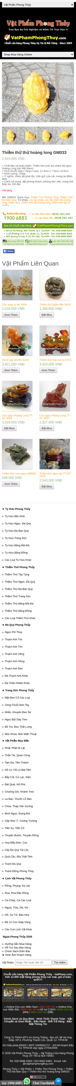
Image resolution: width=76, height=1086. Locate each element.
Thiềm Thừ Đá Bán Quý (19, 589)
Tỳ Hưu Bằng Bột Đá (17, 545)
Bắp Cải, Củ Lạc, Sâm (18, 777)
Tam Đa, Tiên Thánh (16, 762)
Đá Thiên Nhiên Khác (17, 683)
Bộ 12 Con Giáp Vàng (18, 922)
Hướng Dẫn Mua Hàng (18, 943)
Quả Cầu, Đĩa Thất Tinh (18, 856)
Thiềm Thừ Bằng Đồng (18, 610)
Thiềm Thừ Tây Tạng (17, 574)
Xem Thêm (11, 314)
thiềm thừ (14, 202)
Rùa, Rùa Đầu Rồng (17, 892)
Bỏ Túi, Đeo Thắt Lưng (18, 726)
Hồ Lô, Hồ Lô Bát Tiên (18, 769)
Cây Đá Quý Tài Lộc (17, 849)
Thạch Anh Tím (13, 646)
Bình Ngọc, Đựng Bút (17, 813)
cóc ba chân (36, 199)
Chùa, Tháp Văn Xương (19, 806)
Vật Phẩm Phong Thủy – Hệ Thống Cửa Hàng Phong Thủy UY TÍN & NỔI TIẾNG (42, 1054)
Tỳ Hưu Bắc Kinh (15, 516)
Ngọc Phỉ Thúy (13, 632)
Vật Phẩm (26, 1068)
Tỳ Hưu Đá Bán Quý (17, 530)
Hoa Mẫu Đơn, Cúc (16, 842)
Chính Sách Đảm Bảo (17, 951)
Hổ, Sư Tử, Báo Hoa (17, 914)
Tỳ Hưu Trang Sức (16, 538)
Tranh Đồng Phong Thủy (19, 871)
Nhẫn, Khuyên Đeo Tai (18, 712)
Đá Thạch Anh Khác (16, 675)
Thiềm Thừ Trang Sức (18, 596)
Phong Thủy (10, 1068)
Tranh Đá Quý (13, 863)
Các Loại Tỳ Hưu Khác (18, 559)
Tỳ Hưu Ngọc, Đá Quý (18, 523)
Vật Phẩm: (8, 962)
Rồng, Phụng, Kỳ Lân (17, 885)
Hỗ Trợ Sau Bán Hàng (18, 947)
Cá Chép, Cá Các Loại (18, 900)
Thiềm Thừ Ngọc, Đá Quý (20, 581)
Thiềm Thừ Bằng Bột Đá (19, 603)
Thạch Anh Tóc (13, 639)
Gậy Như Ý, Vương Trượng (21, 820)
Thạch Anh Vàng (14, 653)
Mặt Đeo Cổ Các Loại (17, 697)
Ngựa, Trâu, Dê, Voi (16, 907)
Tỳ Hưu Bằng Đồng (16, 552)
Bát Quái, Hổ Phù (15, 784)
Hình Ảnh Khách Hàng (18, 954)
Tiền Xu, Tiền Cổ (14, 828)
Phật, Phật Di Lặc (15, 747)
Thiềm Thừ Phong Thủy (45, 197)
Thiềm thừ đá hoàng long (35, 202)
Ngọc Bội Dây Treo (16, 719)
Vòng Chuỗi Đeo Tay (17, 704)
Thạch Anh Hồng (14, 661)
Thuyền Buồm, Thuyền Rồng (22, 835)
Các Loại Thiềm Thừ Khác (20, 618)
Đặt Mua (47, 314)
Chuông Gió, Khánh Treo (19, 791)
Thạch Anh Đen (14, 668)
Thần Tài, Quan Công (17, 755)
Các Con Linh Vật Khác (18, 929)
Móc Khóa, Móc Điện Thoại (20, 734)
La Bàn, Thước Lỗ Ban (18, 798)
